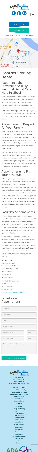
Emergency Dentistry (19, 409)
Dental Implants (19, 413)
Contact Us (19, 443)
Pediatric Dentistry (19, 422)
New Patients (19, 427)
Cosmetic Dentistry (19, 417)
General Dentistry (19, 415)
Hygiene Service (19, 411)
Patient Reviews (19, 430)
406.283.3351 (8, 289)
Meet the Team (19, 434)
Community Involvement (19, 436)
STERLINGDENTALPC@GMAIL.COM (15, 292)
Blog (19, 441)
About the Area (19, 438)
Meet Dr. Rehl (19, 432)
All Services (19, 406)
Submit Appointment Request (14, 358)
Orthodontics (19, 420)
